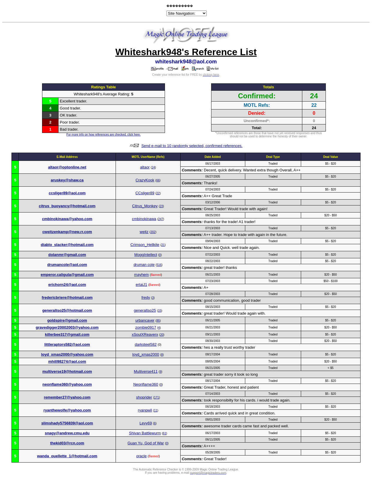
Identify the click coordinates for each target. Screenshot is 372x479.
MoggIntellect (145, 254)
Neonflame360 (145, 384)
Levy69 (146, 423)
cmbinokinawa (144, 219)
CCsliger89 (145, 193)
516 (159, 265)
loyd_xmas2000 (145, 354)
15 (159, 310)
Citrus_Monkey (145, 206)
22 (158, 193)
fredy (145, 297)
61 (164, 433)
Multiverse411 (146, 371)
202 (153, 232)
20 (161, 334)
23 (161, 206)
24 (153, 167)
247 (160, 219)
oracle (141, 456)
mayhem (141, 274)
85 (158, 320)
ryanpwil (145, 410)
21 (163, 245)
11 (155, 410)
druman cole (144, 264)
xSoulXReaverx (145, 334)
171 (156, 397)
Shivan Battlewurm (145, 433)
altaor (145, 167)
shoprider (144, 397)
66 (157, 180)
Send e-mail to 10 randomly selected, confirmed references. (192, 146)
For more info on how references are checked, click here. (103, 134)
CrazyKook (145, 180)
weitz (144, 232)
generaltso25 (145, 310)
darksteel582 (145, 344)
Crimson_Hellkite (145, 244)
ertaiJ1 (141, 284)
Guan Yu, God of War (146, 443)
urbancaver (144, 320)
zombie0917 (145, 327)
